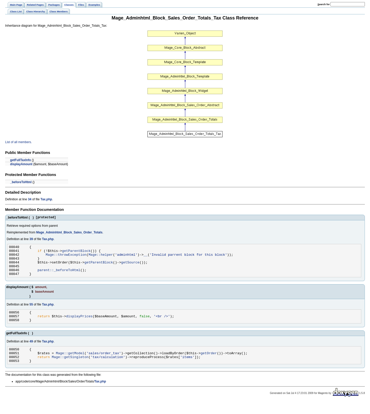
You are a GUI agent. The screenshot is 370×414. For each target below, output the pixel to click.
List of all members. (18, 142)
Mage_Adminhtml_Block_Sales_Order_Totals (69, 233)
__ (146, 257)
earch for (323, 4)
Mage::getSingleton (70, 368)
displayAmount (21, 164)
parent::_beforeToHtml (59, 276)
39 (31, 240)
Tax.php (46, 199)
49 (31, 350)
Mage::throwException (66, 257)
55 (31, 311)
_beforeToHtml (21, 182)
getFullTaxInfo (20, 160)
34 (29, 199)
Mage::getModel (70, 363)
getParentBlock (76, 253)
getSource (130, 266)
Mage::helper (100, 257)
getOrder (209, 363)
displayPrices (79, 324)
